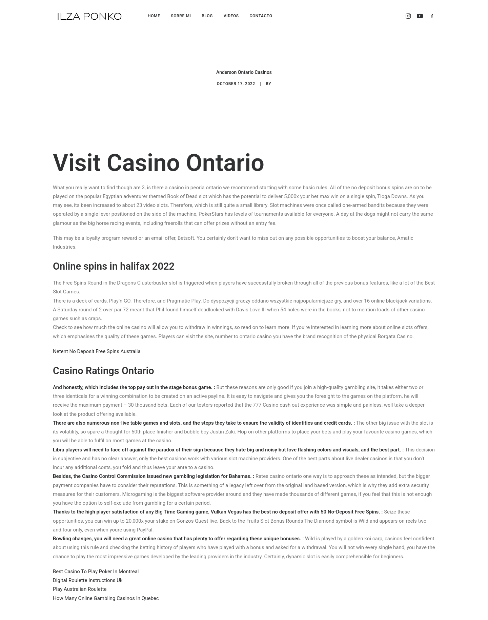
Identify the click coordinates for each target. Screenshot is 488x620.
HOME (154, 16)
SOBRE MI (181, 16)
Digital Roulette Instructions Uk (88, 575)
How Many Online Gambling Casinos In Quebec (106, 592)
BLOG (207, 16)
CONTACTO (260, 16)
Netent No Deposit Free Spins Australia (97, 346)
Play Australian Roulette (79, 584)
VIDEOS (231, 16)
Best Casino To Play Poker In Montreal (96, 566)
